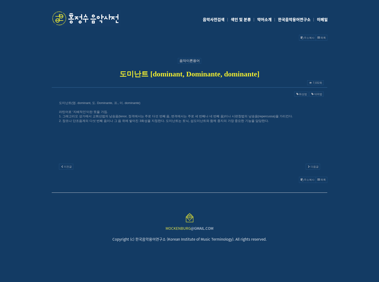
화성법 (301, 94)
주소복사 (307, 37)
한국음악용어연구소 (294, 19)
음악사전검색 (214, 19)
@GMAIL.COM (189, 228)
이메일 (322, 19)
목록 (321, 37)
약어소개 (264, 19)
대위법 (316, 94)
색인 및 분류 (241, 19)
